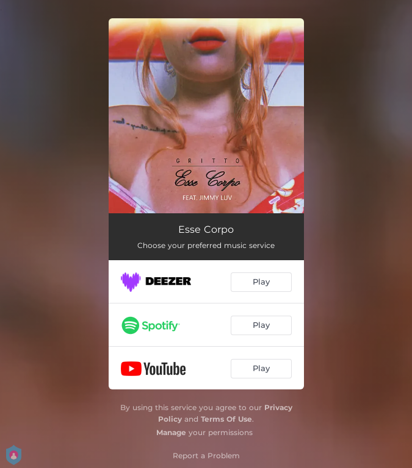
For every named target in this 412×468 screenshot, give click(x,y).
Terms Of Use (226, 419)
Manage (171, 432)
